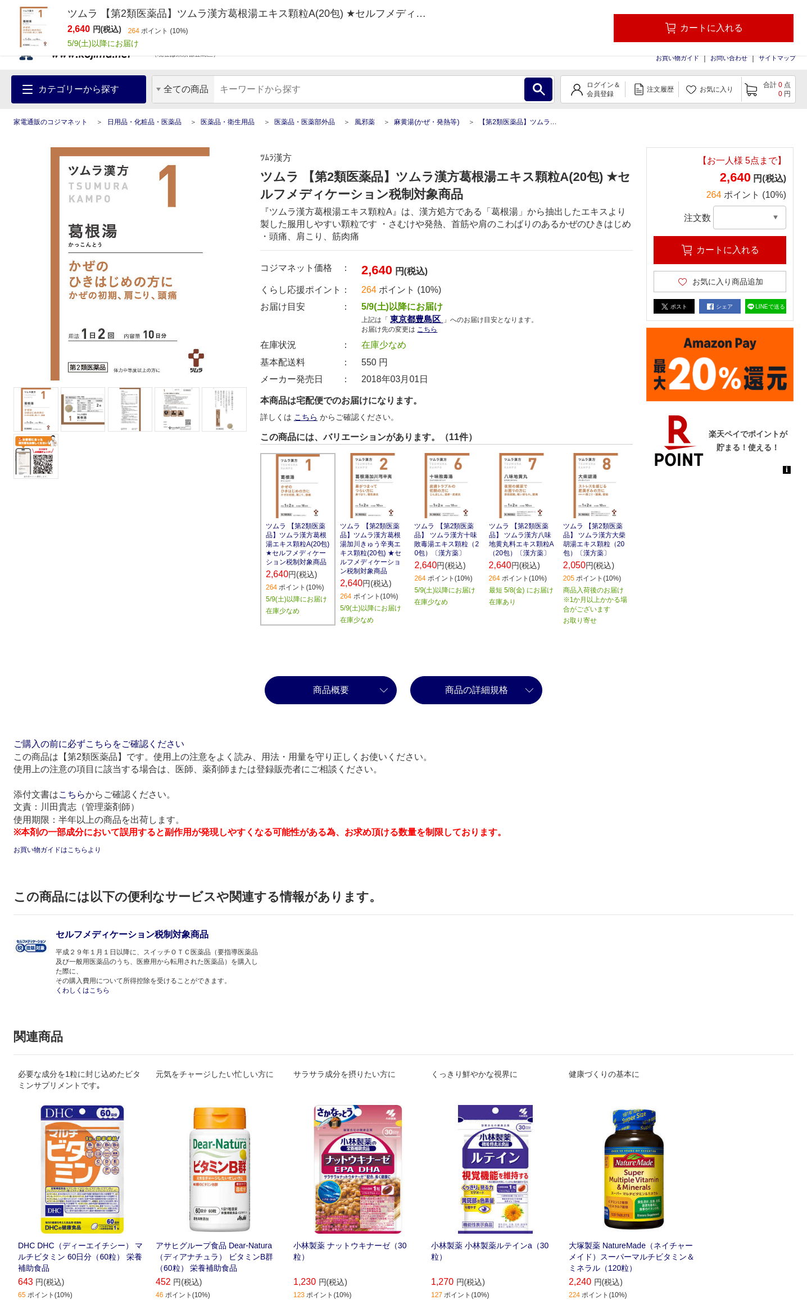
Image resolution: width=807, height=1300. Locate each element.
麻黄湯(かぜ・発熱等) (426, 122)
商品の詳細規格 (476, 690)
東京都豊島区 (416, 319)
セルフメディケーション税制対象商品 (132, 934)
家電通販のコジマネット (50, 122)
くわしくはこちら (83, 990)
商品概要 (331, 690)
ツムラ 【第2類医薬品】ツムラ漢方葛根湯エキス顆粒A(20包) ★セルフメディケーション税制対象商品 (297, 544)
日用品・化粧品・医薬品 (144, 122)
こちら (427, 329)
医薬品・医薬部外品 (304, 122)
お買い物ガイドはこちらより (57, 850)
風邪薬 (365, 122)
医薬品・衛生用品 (228, 122)
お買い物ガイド (677, 58)
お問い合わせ (728, 58)
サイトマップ (777, 58)
